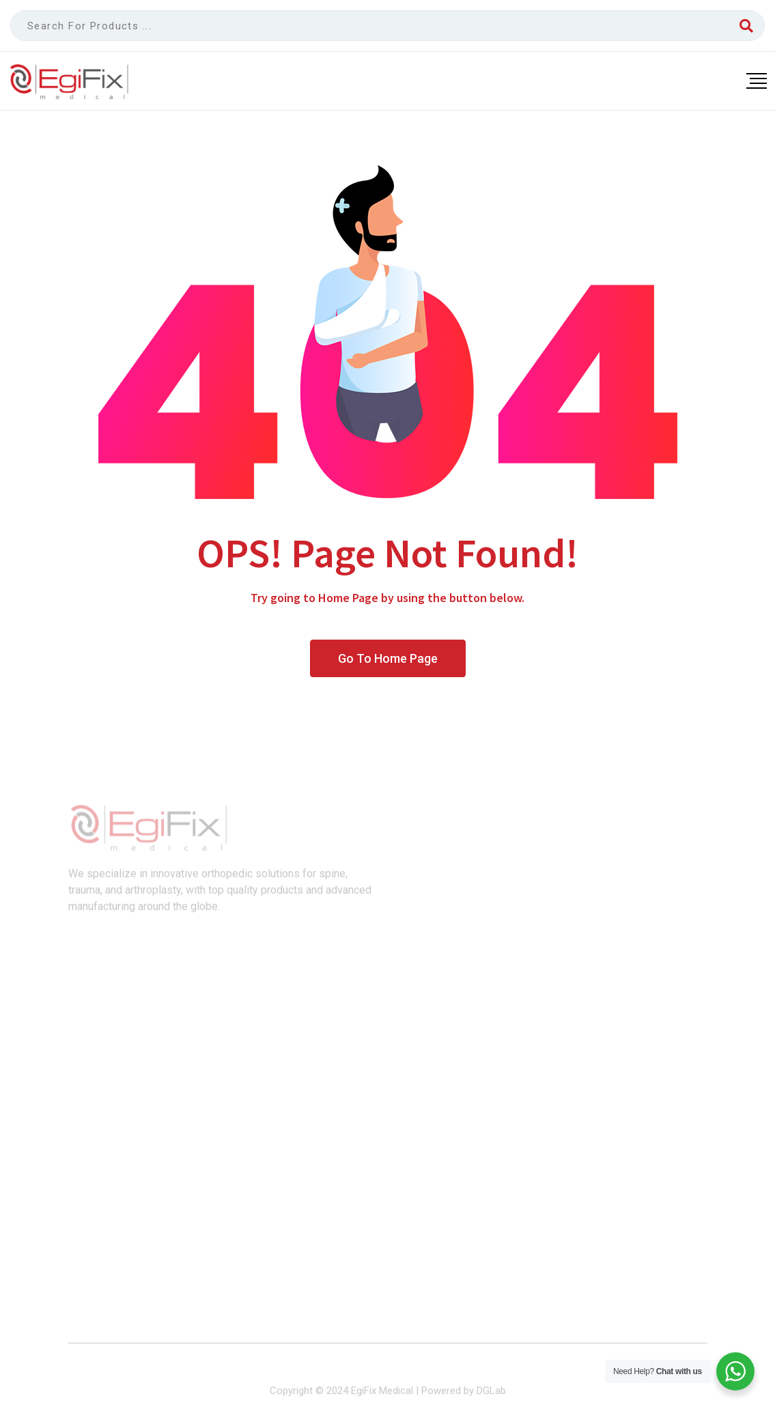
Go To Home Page (388, 658)
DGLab (491, 1395)
